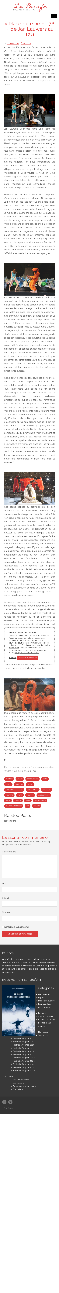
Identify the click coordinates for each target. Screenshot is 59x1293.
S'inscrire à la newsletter (15, 927)
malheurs (46, 789)
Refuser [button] (12, 657)
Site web (6, 912)
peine (28, 800)
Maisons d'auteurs (46, 1001)
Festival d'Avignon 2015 (23, 1048)
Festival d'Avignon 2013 (23, 1045)
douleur (19, 784)
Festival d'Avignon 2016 (23, 1051)
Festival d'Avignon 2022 (24, 1058)
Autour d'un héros (46, 1016)
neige (8, 800)
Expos (41, 998)
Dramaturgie (18, 1083)
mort (20, 795)
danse (8, 784)
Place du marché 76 (13, 806)
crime (45, 779)
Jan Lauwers (32, 789)
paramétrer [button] (14, 648)
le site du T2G (29, 771)
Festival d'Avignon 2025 (23, 1067)
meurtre (9, 795)
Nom (5, 883)
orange (18, 800)
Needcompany (43, 795)
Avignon (9, 779)
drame (30, 784)
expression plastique (14, 789)
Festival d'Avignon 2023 (24, 1061)
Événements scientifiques (24, 1086)
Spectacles (26, 43)
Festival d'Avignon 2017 (23, 1054)
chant (19, 779)
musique (30, 795)
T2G (27, 806)
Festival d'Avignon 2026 (24, 1070)
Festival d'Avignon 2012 (23, 1042)
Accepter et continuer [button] (28, 658)
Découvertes (44, 994)
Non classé (43, 1032)
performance (40, 800)
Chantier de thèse (21, 1080)
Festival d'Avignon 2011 (23, 1038)
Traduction (18, 1089)
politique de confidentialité (26, 652)
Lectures (42, 1013)
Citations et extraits (46, 1019)
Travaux (11, 1076)
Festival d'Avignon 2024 (24, 1064)
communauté (32, 779)
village (36, 806)
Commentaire (9, 851)
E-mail (5, 898)
